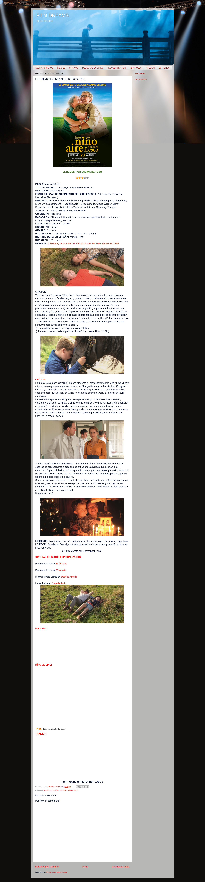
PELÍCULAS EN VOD (116, 68)
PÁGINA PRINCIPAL (44, 68)
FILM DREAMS (52, 15)
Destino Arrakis (69, 577)
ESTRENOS (164, 68)
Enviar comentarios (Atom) (56, 872)
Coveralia (61, 570)
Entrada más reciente (47, 866)
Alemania (47, 790)
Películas (63, 790)
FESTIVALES (136, 68)
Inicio (85, 866)
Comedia (55, 790)
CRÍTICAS (73, 68)
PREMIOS (150, 68)
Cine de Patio (59, 583)
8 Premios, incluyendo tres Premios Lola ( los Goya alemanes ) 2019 (83, 243)
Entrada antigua (120, 866)
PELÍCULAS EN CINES (92, 68)
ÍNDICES (61, 68)
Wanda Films (73, 790)
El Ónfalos (61, 563)
